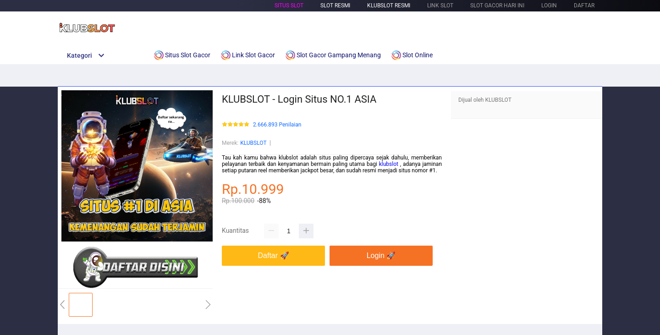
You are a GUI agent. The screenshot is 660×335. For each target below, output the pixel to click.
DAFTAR (584, 5)
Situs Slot (289, 5)
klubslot (389, 164)
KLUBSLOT (253, 143)
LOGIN (549, 5)
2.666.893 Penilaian (277, 125)
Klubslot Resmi (388, 5)
